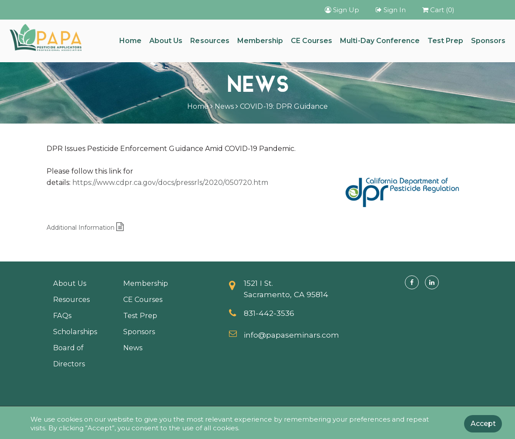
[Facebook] (412, 282)
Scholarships (75, 331)
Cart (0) (438, 10)
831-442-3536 (269, 313)
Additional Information (85, 227)
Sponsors (488, 41)
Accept (483, 423)
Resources (209, 41)
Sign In (391, 10)
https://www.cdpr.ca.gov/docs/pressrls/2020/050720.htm (170, 182)
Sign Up (342, 10)
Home (130, 41)
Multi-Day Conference (380, 41)
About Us (165, 41)
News (224, 106)
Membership (260, 41)
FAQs (62, 315)
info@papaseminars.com (292, 334)
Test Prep (445, 41)
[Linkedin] (432, 282)
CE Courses (311, 41)
